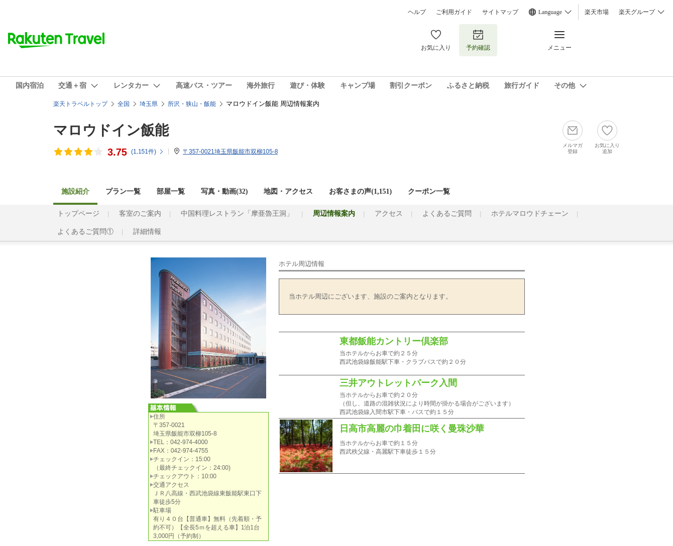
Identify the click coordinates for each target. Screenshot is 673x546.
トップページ (78, 213)
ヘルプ (417, 12)
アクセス (389, 213)
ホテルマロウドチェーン (530, 213)
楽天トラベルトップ (80, 103)
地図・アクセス (288, 191)
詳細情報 (147, 231)
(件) (147, 152)
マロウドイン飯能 (111, 130)
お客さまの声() (360, 191)
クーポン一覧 (429, 191)
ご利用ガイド (454, 12)
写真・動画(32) (224, 191)
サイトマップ (500, 12)
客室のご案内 (140, 213)
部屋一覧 (171, 191)
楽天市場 (597, 12)
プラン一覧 (123, 191)
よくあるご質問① (85, 231)
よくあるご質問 (447, 213)
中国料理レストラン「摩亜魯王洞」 (237, 213)
